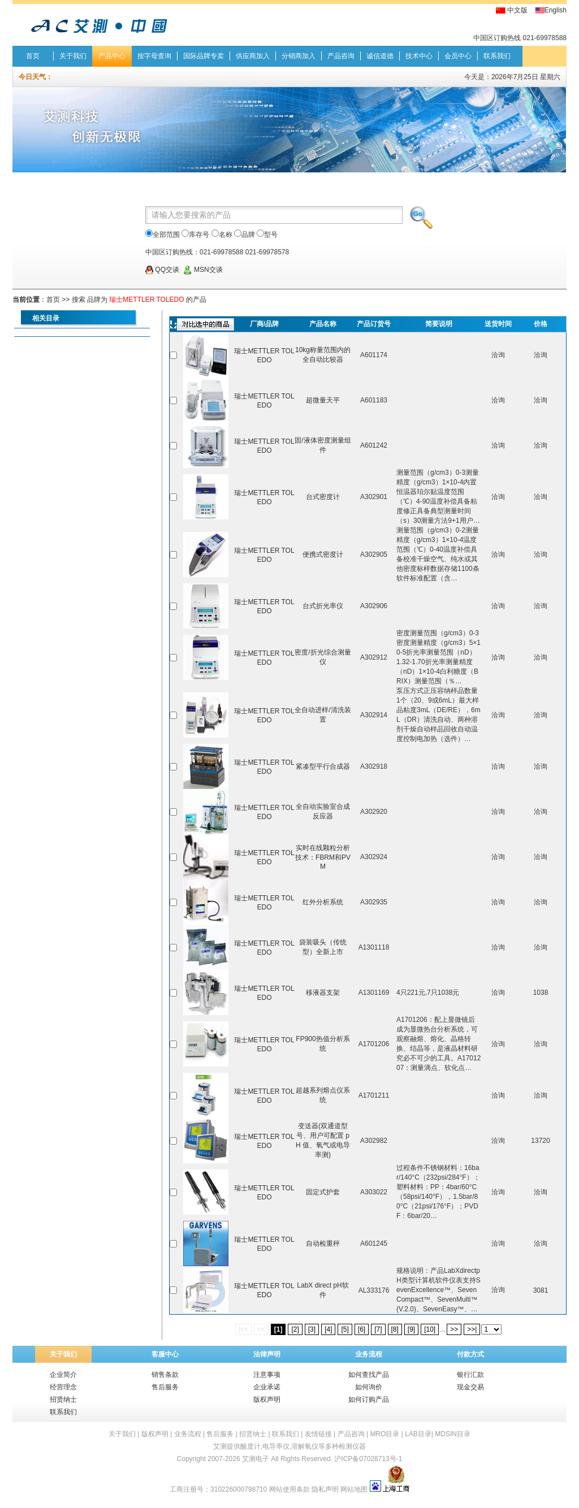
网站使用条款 (289, 1489)
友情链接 (318, 1434)
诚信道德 (380, 56)
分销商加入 (299, 56)
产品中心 (112, 56)
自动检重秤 (323, 1243)
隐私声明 (325, 1489)
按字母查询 (154, 56)
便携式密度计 (323, 554)
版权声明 (266, 1399)
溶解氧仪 (304, 1446)
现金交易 (470, 1387)
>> (454, 1329)
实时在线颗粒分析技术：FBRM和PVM (323, 857)
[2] (295, 1329)
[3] (312, 1329)
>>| (472, 1329)
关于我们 (73, 56)
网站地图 (354, 1489)
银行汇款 (470, 1375)
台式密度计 (323, 497)
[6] (361, 1329)
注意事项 (266, 1375)
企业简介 (63, 1375)
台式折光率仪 (323, 606)
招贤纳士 (63, 1399)
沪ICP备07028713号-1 (368, 1459)
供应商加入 (253, 56)
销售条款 (165, 1375)
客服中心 (165, 1354)
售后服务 (165, 1387)
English (556, 10)
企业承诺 (266, 1387)
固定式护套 (323, 1192)
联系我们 (497, 56)
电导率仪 (276, 1446)
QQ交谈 (162, 270)
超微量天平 (323, 400)
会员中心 (458, 56)
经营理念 (63, 1387)
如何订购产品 (368, 1399)
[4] (328, 1329)
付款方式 (470, 1354)
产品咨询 (341, 56)
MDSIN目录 (452, 1434)
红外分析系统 (323, 902)
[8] (395, 1329)
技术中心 (419, 56)
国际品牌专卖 (203, 56)
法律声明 (266, 1354)
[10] (429, 1329)
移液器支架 (323, 992)
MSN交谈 (203, 270)
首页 (33, 56)
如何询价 (368, 1387)
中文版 (517, 10)
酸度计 (250, 1446)
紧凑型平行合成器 (323, 766)
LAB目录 (418, 1434)
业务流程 (368, 1354)
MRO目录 (384, 1434)
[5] (344, 1329)
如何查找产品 (368, 1375)
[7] (378, 1329)
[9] (411, 1329)
